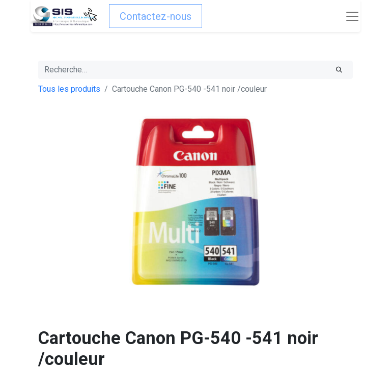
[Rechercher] (339, 70)
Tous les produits (69, 89)
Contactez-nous (155, 16)
